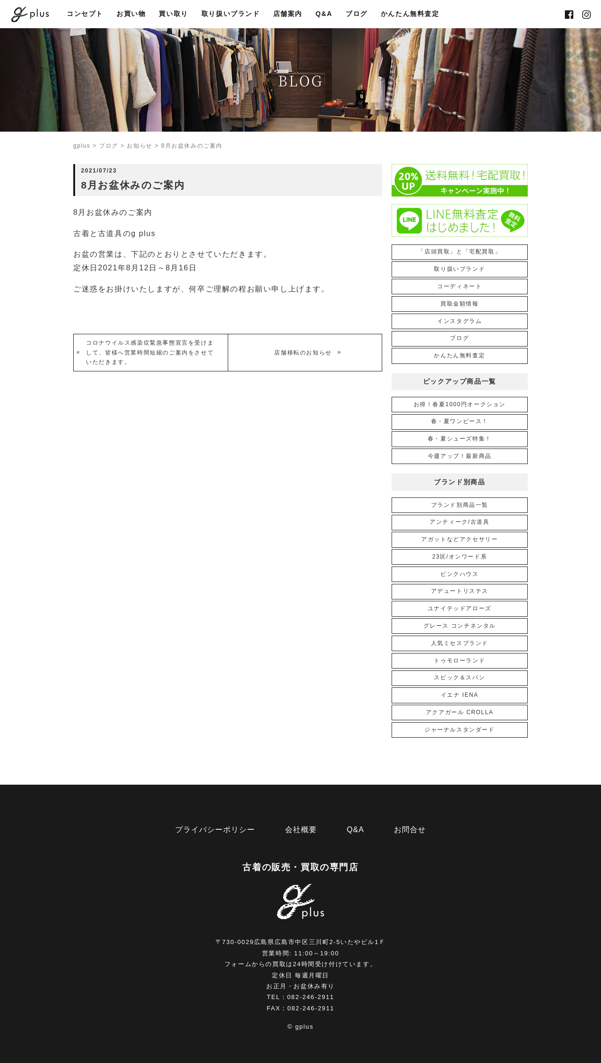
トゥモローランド (459, 660)
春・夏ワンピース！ (459, 421)
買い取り (173, 14)
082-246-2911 (310, 996)
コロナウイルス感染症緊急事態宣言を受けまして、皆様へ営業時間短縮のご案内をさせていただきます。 (150, 352)
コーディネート (459, 286)
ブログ (357, 14)
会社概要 (301, 830)
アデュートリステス (459, 591)
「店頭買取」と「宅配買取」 (459, 251)
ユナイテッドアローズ (460, 608)
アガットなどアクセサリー (459, 539)
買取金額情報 (459, 303)
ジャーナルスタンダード (459, 729)
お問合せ (410, 830)
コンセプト (85, 14)
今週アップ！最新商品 (460, 456)
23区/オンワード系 (459, 556)
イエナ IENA (459, 695)
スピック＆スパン (459, 677)
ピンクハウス (459, 574)
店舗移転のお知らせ (302, 352)
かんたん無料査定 (410, 14)
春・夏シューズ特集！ (460, 438)
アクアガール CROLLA (459, 712)
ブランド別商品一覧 (459, 505)
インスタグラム (459, 321)
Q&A (324, 14)
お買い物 (131, 14)
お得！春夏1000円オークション (460, 404)
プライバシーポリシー (215, 830)
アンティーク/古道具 (459, 522)
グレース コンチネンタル (460, 625)
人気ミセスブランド (459, 643)
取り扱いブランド (230, 14)
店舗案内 (287, 14)
